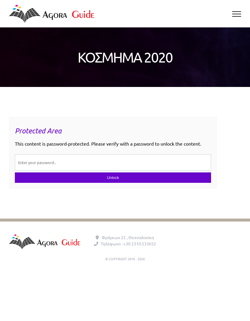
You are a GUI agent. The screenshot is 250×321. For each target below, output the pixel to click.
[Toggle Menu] (237, 14)
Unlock (113, 177)
